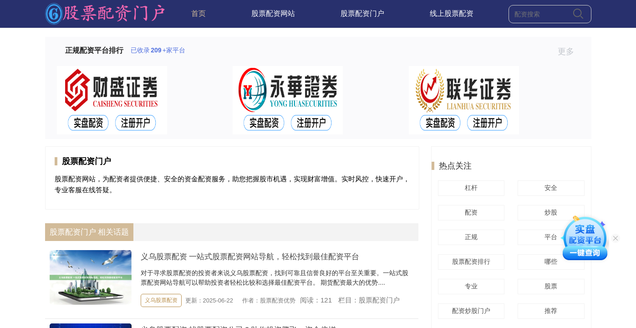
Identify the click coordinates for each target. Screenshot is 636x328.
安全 (549, 187)
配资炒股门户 (470, 310)
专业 (470, 286)
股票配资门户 (362, 13)
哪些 (549, 261)
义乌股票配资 (161, 300)
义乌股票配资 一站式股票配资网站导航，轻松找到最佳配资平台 (250, 256)
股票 (549, 286)
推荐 (549, 310)
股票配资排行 (470, 261)
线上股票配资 (451, 13)
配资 (470, 212)
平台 (549, 237)
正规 (470, 237)
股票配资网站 (273, 13)
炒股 (549, 212)
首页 (198, 13)
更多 (570, 51)
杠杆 (470, 187)
